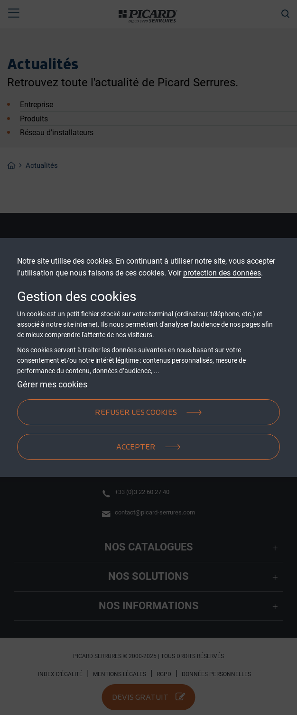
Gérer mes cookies (52, 384)
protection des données (222, 272)
